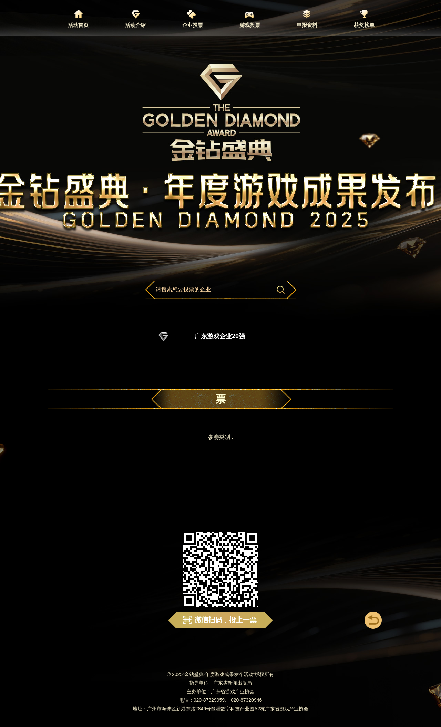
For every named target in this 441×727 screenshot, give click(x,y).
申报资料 (307, 25)
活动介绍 (135, 25)
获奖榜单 (364, 25)
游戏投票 (249, 25)
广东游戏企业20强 (220, 336)
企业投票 (192, 25)
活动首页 (78, 25)
